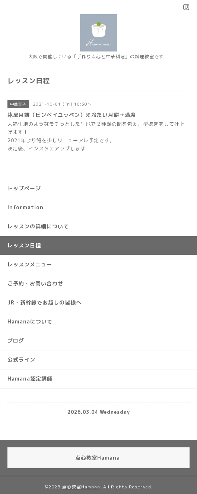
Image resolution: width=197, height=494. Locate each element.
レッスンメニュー (29, 264)
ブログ (15, 340)
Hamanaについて (30, 321)
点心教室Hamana (81, 487)
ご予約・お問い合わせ (35, 283)
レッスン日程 (24, 245)
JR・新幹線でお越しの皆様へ (44, 302)
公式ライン (21, 359)
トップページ (24, 188)
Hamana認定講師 (30, 378)
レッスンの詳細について (38, 226)
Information (25, 207)
